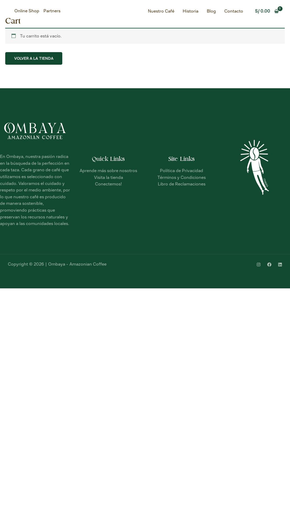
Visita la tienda (108, 177)
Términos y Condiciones (181, 177)
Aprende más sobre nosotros (108, 170)
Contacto (233, 11)
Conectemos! (108, 184)
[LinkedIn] (280, 264)
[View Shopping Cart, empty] (267, 11)
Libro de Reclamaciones (181, 184)
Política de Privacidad (181, 170)
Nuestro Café (161, 11)
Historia (190, 11)
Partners (51, 10)
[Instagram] (258, 264)
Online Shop (26, 10)
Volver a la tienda (33, 58)
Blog (211, 11)
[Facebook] (269, 264)
